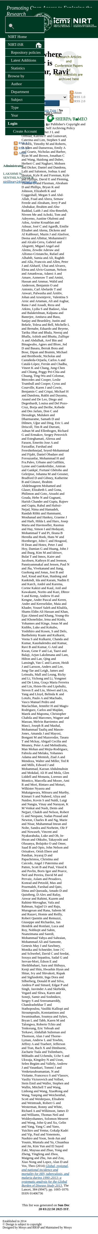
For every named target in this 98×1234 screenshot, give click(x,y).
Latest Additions (23, 60)
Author (16, 84)
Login (13, 123)
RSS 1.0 (24, 143)
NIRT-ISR (25, 45)
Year (14, 115)
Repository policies (26, 52)
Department (20, 92)
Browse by (16, 76)
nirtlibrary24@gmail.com (20, 181)
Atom (22, 153)
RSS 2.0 (24, 148)
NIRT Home (17, 37)
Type (15, 107)
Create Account (25, 131)
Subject (16, 99)
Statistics (18, 68)
